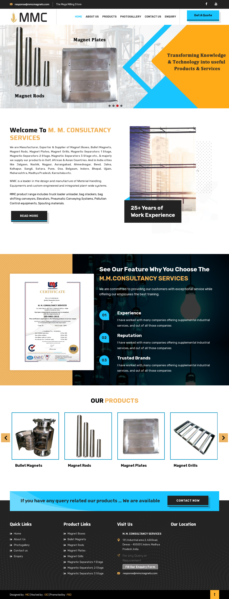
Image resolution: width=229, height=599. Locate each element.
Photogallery (130, 16)
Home (78, 16)
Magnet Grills (186, 465)
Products (109, 16)
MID (27, 594)
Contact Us (153, 16)
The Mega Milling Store (69, 4)
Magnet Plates (134, 465)
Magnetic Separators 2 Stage (85, 567)
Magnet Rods (79, 465)
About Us (92, 16)
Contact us (21, 550)
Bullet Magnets (28, 465)
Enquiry (170, 16)
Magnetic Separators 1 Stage (85, 562)
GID (46, 594)
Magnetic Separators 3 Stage (85, 573)
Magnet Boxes (76, 533)
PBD (69, 594)
